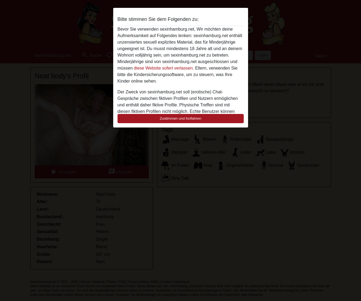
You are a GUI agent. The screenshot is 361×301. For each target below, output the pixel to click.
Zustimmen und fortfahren (180, 118)
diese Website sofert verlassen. (164, 68)
